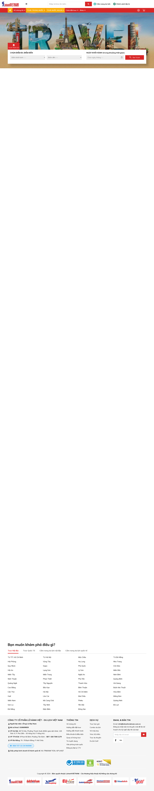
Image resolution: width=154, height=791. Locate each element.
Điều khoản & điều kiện (74, 734)
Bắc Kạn (46, 687)
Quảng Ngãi (12, 682)
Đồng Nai (81, 708)
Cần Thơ (11, 691)
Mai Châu (81, 695)
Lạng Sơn (46, 669)
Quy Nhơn (11, 665)
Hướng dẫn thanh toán (74, 730)
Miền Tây (11, 674)
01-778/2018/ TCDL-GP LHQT (52, 750)
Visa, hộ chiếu (95, 734)
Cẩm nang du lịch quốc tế (76, 650)
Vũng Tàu (47, 661)
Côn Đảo (116, 665)
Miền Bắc (116, 669)
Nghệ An (81, 674)
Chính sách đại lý (121, 4)
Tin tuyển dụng (72, 740)
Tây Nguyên (48, 682)
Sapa (45, 665)
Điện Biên (46, 708)
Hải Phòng (12, 661)
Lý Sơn (81, 669)
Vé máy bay (94, 730)
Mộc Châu (82, 656)
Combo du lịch (95, 727)
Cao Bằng (12, 687)
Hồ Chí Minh (83, 691)
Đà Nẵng (11, 708)
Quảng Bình (117, 678)
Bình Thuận (82, 687)
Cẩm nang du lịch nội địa (50, 650)
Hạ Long (81, 661)
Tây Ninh (46, 704)
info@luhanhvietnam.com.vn (129, 723)
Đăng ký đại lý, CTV (73, 747)
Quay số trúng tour (73, 737)
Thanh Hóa (82, 682)
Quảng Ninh (117, 700)
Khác (82, 10)
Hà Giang (117, 682)
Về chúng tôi (18, 10)
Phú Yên (81, 678)
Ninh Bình (117, 674)
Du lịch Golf (94, 740)
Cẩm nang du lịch (102, 4)
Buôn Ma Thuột (119, 687)
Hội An (10, 669)
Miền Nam (12, 700)
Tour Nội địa (13, 650)
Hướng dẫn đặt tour (73, 727)
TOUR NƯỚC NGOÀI (54, 10)
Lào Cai (46, 695)
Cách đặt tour (71, 10)
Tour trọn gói (95, 723)
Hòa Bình (117, 691)
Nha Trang (117, 661)
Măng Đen (117, 695)
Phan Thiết (47, 678)
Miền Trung (47, 674)
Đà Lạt (116, 704)
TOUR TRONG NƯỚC (35, 10)
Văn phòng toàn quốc (74, 744)
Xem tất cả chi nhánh (21, 745)
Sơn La (10, 704)
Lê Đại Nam (31, 723)
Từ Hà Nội (47, 656)
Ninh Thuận (12, 678)
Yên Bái (81, 704)
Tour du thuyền (95, 737)
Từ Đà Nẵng (118, 656)
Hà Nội (45, 691)
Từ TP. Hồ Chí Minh (15, 656)
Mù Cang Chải (48, 700)
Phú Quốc (82, 665)
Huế (9, 695)
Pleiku (80, 700)
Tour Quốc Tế (29, 650)
